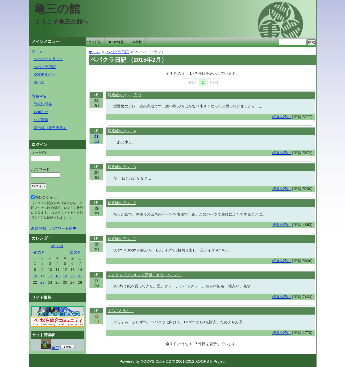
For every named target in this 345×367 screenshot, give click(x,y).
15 (35, 276)
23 (42, 282)
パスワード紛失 (63, 228)
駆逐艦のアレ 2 (122, 203)
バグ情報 (41, 120)
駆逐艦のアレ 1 (122, 239)
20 (72, 276)
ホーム (37, 51)
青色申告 (39, 96)
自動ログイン (57, 207)
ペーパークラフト (48, 59)
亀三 (50, 348)
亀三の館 (57, 8)
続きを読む (281, 117)
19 (65, 276)
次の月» (76, 252)
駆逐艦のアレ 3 (122, 167)
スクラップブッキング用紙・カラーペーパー (145, 275)
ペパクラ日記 (91, 42)
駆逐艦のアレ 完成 (124, 95)
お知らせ (41, 112)
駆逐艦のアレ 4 (122, 131)
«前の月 (38, 252)
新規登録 (38, 228)
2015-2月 (57, 246)
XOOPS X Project (210, 361)
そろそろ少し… (121, 311)
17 (50, 276)
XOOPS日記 (117, 42)
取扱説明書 (43, 104)
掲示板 (137, 42)
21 (80, 276)
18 (57, 276)
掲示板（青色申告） (50, 128)
